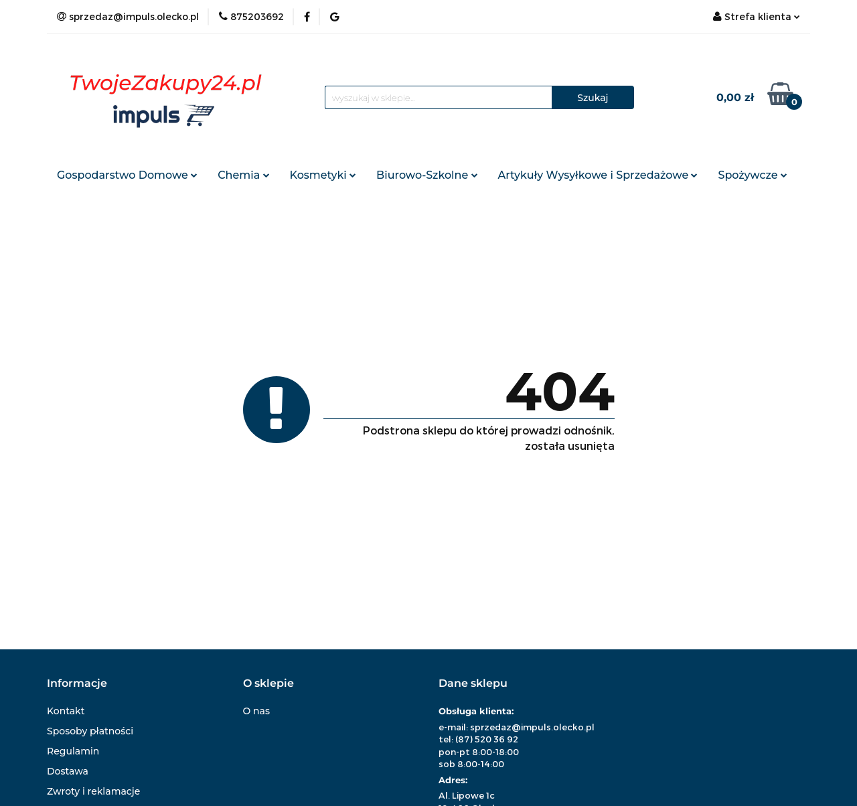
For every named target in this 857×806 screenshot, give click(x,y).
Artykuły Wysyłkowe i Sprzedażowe (598, 175)
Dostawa (67, 771)
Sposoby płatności (90, 731)
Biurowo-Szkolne (426, 175)
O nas (256, 711)
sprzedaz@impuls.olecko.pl (532, 727)
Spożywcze (752, 175)
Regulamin (73, 751)
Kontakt (65, 711)
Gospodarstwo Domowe (127, 175)
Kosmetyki (323, 175)
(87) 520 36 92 (486, 739)
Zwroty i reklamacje (93, 791)
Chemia (243, 175)
